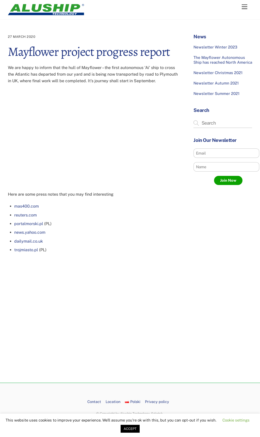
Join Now (228, 180)
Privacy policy (157, 401)
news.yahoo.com (29, 232)
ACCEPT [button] (130, 429)
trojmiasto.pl (26, 249)
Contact (94, 401)
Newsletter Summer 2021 (216, 93)
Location (113, 401)
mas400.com (26, 206)
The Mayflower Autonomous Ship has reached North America (222, 60)
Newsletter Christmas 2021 (217, 73)
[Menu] (244, 7)
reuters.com (25, 215)
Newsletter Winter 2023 (215, 47)
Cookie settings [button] (236, 420)
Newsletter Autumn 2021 (216, 83)
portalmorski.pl (28, 223)
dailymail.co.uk (28, 241)
